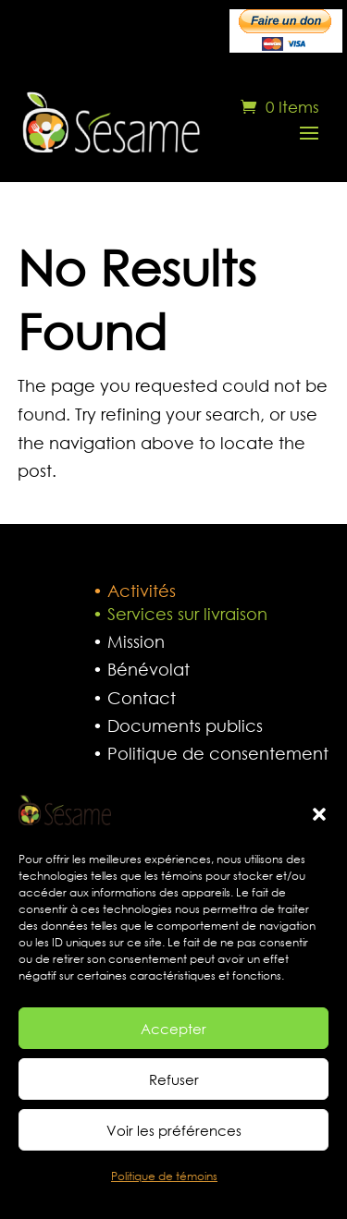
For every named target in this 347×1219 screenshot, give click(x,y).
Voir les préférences (174, 1130)
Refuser (174, 1079)
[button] (319, 814)
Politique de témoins (164, 1176)
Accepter (173, 1028)
